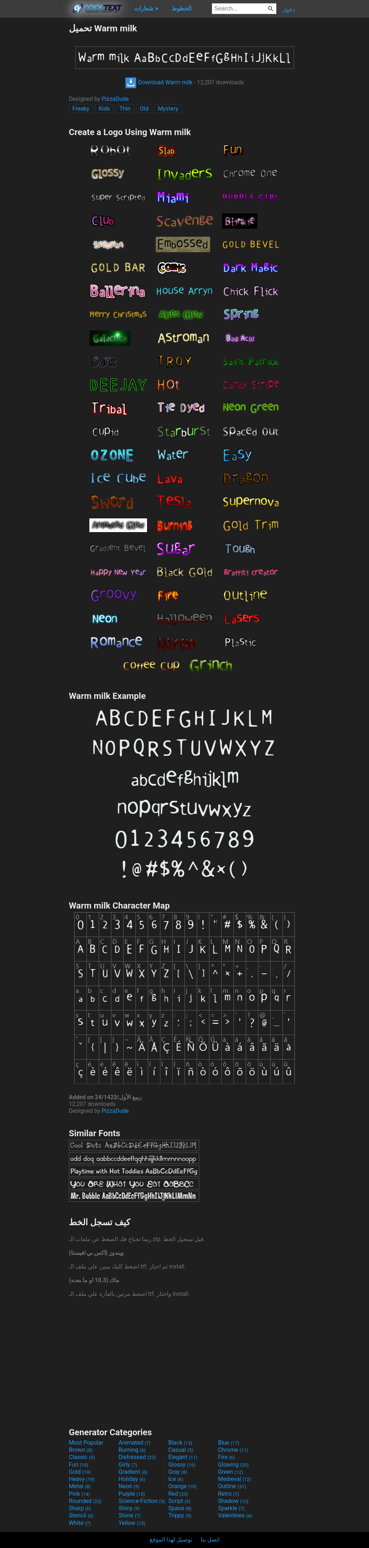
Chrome (233, 1449)
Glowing (233, 1464)
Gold (80, 1471)
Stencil (81, 1515)
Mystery (168, 108)
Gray (177, 1471)
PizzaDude (115, 98)
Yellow (132, 1523)
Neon (129, 1486)
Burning (132, 1449)
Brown (80, 1449)
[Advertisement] (34, 131)
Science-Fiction (142, 1501)
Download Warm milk (158, 82)
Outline (232, 1486)
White (80, 1523)
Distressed (137, 1457)
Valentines (235, 1515)
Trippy (179, 1515)
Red (178, 1493)
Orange (182, 1486)
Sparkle (231, 1508)
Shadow (233, 1501)
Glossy (182, 1464)
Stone (130, 1515)
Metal (80, 1486)
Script (179, 1501)
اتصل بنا (210, 1539)
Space (179, 1508)
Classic (82, 1457)
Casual (180, 1449)
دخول (288, 9)
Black (180, 1442)
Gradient (133, 1471)
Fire (226, 1457)
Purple (132, 1493)
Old (144, 108)
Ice (175, 1479)
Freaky (80, 108)
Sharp (80, 1508)
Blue (228, 1442)
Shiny (129, 1508)
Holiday (132, 1479)
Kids (104, 108)
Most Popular (86, 1442)
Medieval (234, 1479)
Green (230, 1471)
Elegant (182, 1457)
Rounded (85, 1501)
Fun (78, 1464)
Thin (124, 108)
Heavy (81, 1479)
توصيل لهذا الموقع (171, 1539)
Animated (135, 1442)
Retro (228, 1493)
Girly (128, 1464)
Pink (79, 1493)
